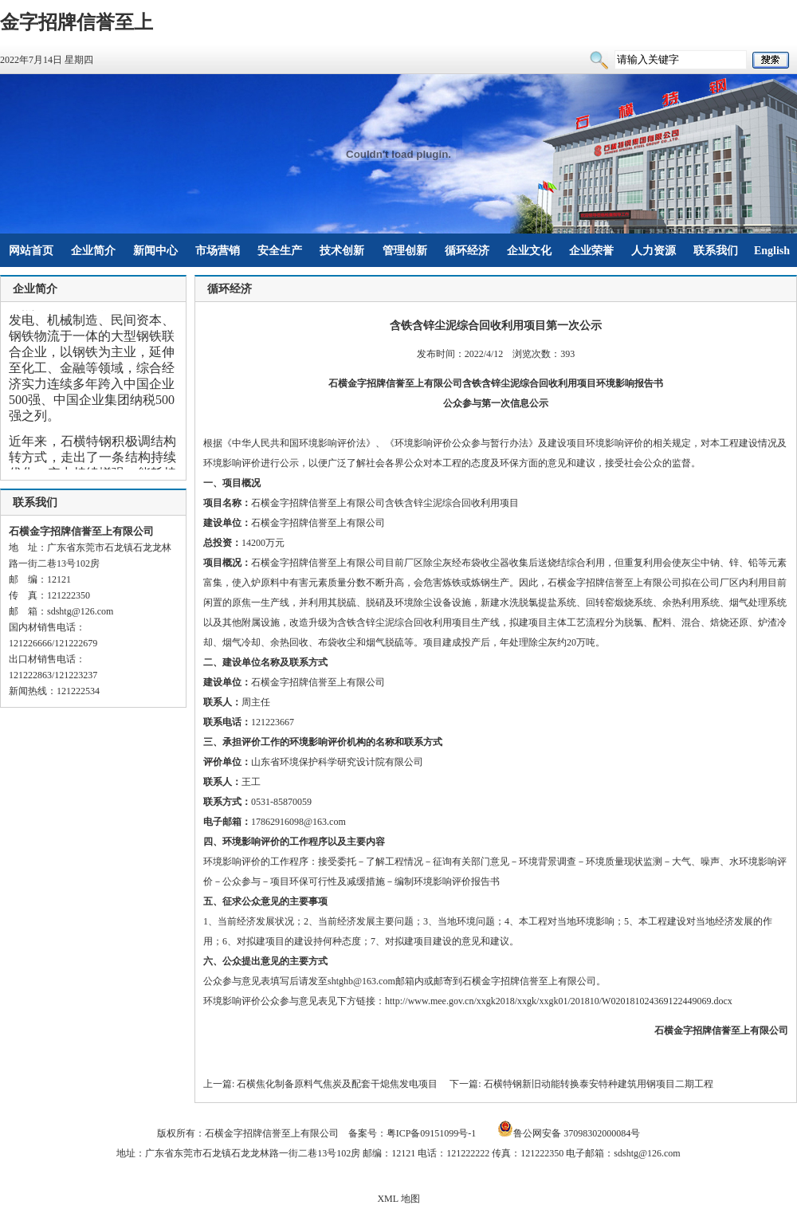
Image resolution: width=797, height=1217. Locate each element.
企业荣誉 (591, 251)
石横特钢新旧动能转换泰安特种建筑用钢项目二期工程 (598, 1083)
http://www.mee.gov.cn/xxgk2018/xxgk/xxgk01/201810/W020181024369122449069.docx (558, 1001)
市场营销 (217, 251)
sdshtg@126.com (647, 1153)
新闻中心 (155, 251)
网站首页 (31, 251)
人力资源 (653, 251)
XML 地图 (398, 1198)
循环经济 (467, 251)
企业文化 (529, 251)
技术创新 (342, 251)
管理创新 (405, 251)
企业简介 (93, 251)
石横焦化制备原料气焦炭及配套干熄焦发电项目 (337, 1083)
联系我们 (715, 251)
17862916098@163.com (298, 821)
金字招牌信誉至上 (76, 22)
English (772, 251)
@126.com (93, 611)
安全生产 (279, 251)
